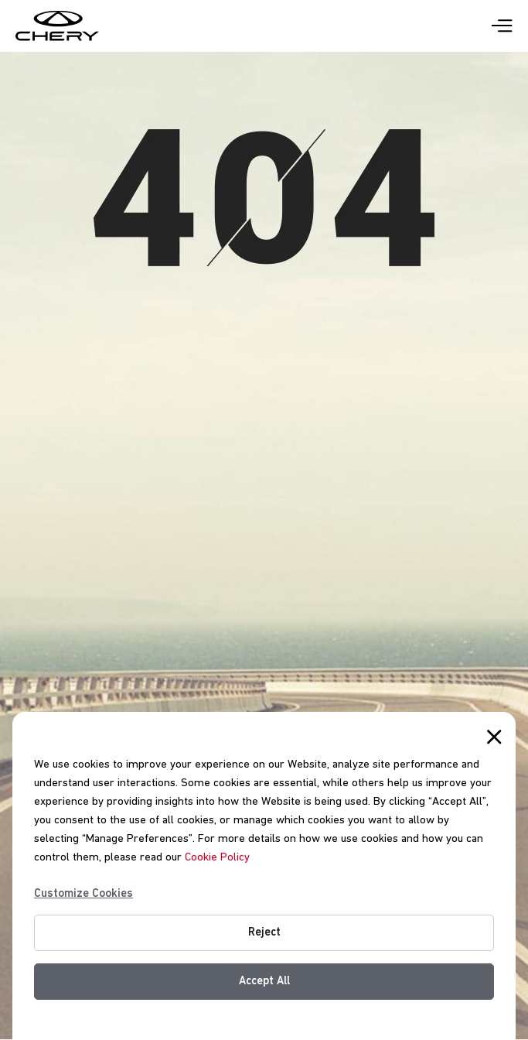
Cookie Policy (217, 857)
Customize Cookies (83, 894)
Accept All (264, 981)
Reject (264, 932)
